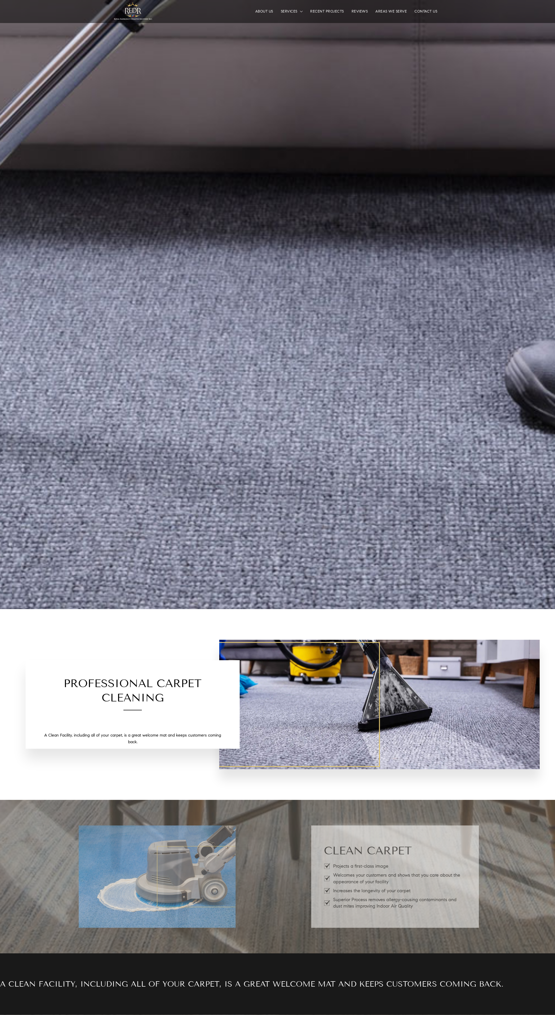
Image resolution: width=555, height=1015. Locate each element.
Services (289, 11)
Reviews (360, 11)
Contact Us (425, 11)
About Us (264, 11)
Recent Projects (327, 11)
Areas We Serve (391, 11)
